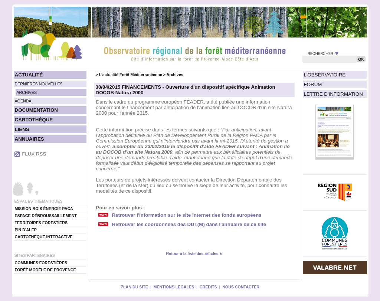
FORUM (313, 84)
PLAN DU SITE (134, 287)
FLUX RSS (34, 154)
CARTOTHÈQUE (34, 119)
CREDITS (208, 287)
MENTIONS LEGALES (174, 287)
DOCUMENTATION (36, 110)
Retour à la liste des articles (194, 253)
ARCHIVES (27, 92)
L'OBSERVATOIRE (325, 75)
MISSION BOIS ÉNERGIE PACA (44, 208)
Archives (175, 74)
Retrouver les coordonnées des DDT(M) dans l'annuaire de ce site (189, 224)
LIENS (22, 129)
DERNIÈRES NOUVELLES (39, 84)
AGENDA (23, 101)
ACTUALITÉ (29, 75)
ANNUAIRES (29, 139)
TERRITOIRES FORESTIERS (41, 222)
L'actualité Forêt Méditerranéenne (130, 74)
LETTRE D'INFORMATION (333, 94)
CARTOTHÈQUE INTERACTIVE (44, 237)
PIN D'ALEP (26, 230)
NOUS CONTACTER (240, 287)
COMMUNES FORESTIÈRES (41, 263)
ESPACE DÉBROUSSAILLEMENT (46, 215)
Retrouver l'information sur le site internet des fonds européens (187, 215)
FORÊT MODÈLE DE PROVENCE (45, 270)
